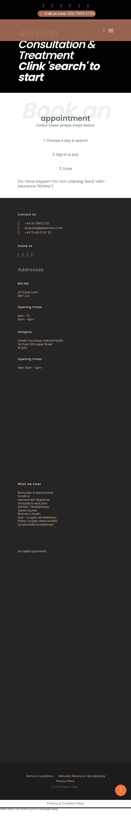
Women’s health (29, 514)
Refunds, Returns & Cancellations (82, 776)
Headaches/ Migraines (34, 500)
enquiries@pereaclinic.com (40, 228)
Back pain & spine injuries (35, 493)
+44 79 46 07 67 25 (34, 232)
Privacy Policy (65, 781)
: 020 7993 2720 (67, 13)
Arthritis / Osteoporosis (33, 507)
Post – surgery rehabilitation (37, 517)
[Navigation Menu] (110, 30)
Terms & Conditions (39, 776)
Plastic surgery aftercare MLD (37, 521)
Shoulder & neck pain (32, 503)
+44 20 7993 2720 (33, 223)
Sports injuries (27, 510)
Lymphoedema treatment (36, 525)
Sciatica (24, 496)
